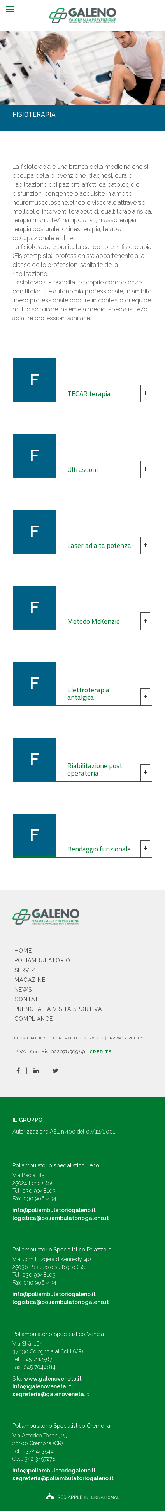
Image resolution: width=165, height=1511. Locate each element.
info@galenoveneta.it (41, 1386)
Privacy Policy (127, 1038)
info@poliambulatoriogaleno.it (54, 1210)
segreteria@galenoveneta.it (50, 1394)
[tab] (82, 380)
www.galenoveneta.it (53, 1379)
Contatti (29, 999)
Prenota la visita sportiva (58, 1009)
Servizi (25, 970)
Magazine (30, 980)
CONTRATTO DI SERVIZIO (78, 1038)
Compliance (33, 1019)
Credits (101, 1052)
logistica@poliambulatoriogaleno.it (60, 1218)
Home (23, 951)
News (23, 989)
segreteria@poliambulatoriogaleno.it (63, 1478)
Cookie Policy (30, 1038)
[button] (82, 380)
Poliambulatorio (42, 960)
